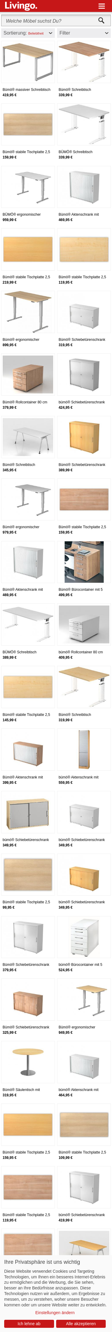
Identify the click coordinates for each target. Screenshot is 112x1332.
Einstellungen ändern (55, 1312)
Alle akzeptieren (81, 1323)
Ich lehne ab (29, 1323)
